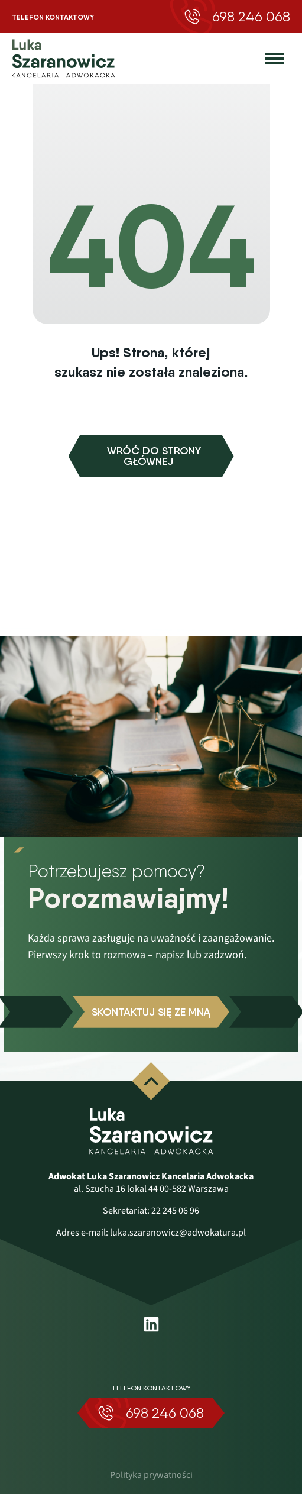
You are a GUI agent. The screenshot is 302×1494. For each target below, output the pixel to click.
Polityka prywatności (151, 1475)
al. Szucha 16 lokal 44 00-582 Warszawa (151, 1188)
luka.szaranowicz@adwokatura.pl (178, 1232)
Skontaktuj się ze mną (151, 1011)
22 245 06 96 (175, 1210)
